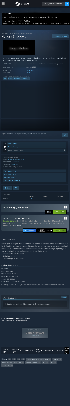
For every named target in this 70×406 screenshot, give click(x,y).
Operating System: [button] (31, 364)
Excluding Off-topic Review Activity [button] (37, 360)
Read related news (10, 176)
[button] (59, 213)
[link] (45, 232)
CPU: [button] (44, 364)
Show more (16, 227)
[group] (35, 363)
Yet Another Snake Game (55, 225)
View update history (10, 172)
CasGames (30, 72)
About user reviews (7, 322)
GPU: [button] (52, 364)
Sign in (4, 135)
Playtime (48, 352)
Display (58, 352)
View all (64, 298)
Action (10, 80)
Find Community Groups (12, 182)
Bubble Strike (29, 222)
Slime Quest (33, 225)
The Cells (42, 225)
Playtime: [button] (56, 360)
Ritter (13, 225)
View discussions (9, 179)
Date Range (38, 352)
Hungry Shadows (22, 225)
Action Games (14, 35)
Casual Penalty (53, 222)
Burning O (7, 227)
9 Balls (44, 222)
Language (27, 352)
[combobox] (53, 4)
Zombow (38, 222)
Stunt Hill (20, 222)
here (38, 305)
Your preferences (21, 322)
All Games (4, 35)
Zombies (24, 80)
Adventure (17, 80)
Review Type (5, 352)
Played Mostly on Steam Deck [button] (11, 364)
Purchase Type (15, 352)
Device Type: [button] (6, 367)
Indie (5, 80)
